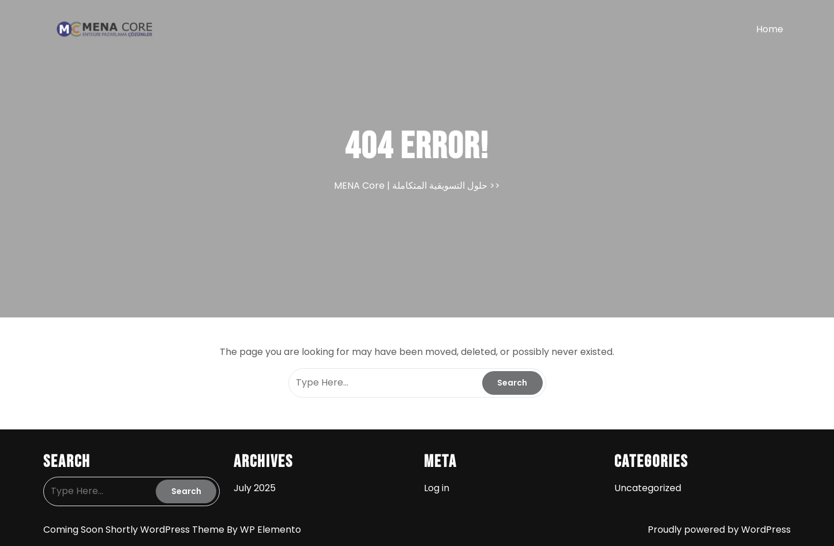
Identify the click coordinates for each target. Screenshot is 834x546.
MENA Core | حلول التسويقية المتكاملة (410, 185)
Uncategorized (647, 488)
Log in (436, 488)
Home (769, 29)
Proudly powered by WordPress (719, 529)
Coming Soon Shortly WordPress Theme (135, 529)
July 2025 (255, 488)
